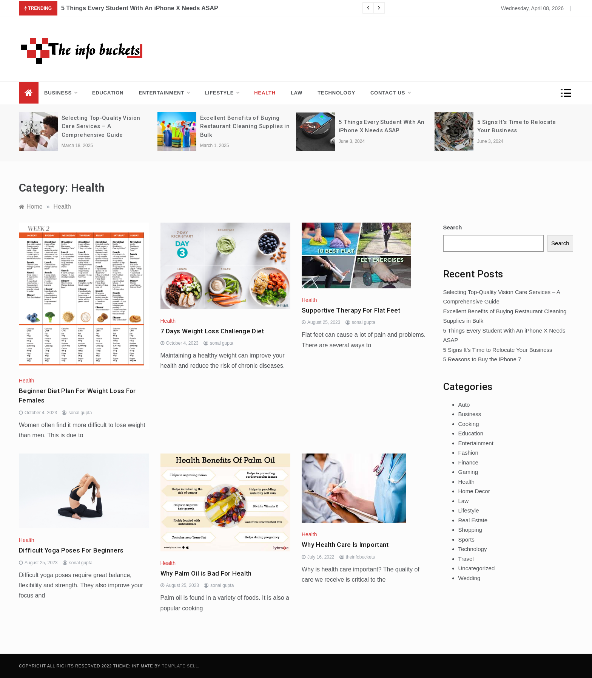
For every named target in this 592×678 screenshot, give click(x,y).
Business (60, 93)
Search (452, 227)
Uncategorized (476, 568)
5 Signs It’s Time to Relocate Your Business (497, 350)
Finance (468, 462)
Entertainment (164, 93)
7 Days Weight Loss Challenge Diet (212, 331)
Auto (464, 404)
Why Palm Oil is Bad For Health (206, 573)
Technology (336, 93)
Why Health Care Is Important (345, 544)
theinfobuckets (360, 557)
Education (108, 93)
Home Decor (474, 491)
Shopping (470, 529)
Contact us (390, 93)
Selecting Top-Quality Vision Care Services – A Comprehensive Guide (101, 126)
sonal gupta (80, 412)
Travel (466, 559)
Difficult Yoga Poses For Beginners (71, 550)
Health (265, 93)
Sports (466, 539)
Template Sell (180, 666)
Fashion (468, 452)
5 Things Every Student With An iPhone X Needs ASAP (139, 8)
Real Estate (473, 520)
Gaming (468, 472)
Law (296, 93)
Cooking (468, 424)
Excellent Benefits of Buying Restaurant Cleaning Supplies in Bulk (245, 126)
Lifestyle (222, 93)
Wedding (469, 578)
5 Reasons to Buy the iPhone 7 (482, 359)
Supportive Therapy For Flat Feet (351, 310)
